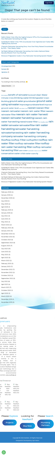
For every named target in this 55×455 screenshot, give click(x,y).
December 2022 (6, 269)
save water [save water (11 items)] (23, 150)
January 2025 (5, 213)
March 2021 (5, 287)
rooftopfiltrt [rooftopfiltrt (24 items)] (32, 140)
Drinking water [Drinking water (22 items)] (21, 98)
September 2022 (7, 278)
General (3, 69)
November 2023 (6, 237)
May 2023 (4, 254)
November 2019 (6, 302)
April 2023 (4, 257)
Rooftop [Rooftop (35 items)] (6, 140)
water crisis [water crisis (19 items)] (19, 153)
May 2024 (4, 222)
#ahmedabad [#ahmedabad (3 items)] (4, 95)
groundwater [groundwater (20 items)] (29, 101)
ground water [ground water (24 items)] (16, 101)
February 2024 (6, 228)
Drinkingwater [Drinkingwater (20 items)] (36, 98)
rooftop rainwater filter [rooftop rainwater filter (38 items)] (27, 143)
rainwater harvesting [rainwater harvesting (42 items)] (27, 128)
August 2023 (5, 245)
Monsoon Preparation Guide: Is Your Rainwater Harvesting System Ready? (27, 56)
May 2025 (4, 204)
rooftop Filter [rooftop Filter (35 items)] (18, 140)
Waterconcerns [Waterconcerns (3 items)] (37, 150)
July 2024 (4, 216)
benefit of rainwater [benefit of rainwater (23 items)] (18, 95)
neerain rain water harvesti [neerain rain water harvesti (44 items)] (32, 114)
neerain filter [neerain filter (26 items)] (42, 108)
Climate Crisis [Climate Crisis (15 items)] (7, 98)
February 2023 (6, 263)
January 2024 (6, 231)
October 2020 (6, 290)
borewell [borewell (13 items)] (32, 95)
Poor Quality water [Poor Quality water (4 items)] (43, 122)
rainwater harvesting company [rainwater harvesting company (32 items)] (30, 136)
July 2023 (4, 248)
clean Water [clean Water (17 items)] (41, 95)
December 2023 (6, 234)
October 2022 (6, 275)
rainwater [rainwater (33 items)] (14, 125)
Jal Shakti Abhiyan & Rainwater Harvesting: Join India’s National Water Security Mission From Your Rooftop (25, 52)
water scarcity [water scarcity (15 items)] (32, 153)
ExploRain (48, 3)
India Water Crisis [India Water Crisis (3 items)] (23, 108)
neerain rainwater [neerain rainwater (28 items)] (10, 111)
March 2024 (5, 225)
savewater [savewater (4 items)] (31, 150)
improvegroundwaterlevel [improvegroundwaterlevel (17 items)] (31, 104)
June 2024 (4, 219)
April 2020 (4, 293)
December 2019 (6, 299)
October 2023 (6, 240)
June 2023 (4, 251)
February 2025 (6, 210)
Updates (4, 72)
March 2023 (5, 260)
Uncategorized (6, 66)
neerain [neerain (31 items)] (32, 108)
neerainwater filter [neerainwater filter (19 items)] (29, 122)
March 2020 (5, 296)
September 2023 (7, 243)
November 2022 (6, 272)
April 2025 (4, 207)
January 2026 (5, 195)
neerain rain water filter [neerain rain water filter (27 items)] (32, 111)
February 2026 (6, 192)
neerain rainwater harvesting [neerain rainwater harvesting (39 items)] (17, 118)
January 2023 (5, 266)
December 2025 (6, 198)
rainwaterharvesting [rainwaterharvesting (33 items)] (12, 132)
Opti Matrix (35, 440)
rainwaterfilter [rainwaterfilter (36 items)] (27, 125)
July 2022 (4, 281)
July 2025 (4, 201)
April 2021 (4, 284)
